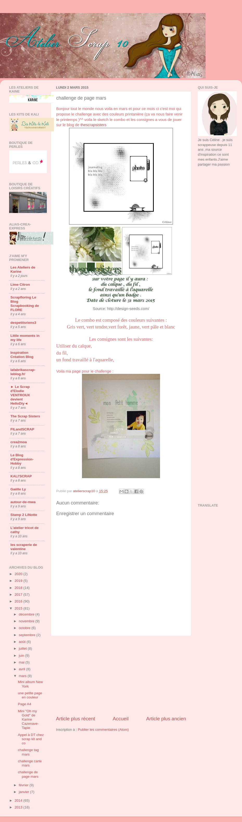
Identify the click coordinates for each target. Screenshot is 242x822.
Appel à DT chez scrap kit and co (31, 739)
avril (22, 669)
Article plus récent (75, 718)
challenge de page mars (28, 774)
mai (22, 662)
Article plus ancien (166, 718)
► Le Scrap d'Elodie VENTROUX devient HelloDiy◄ (20, 395)
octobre (25, 628)
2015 (19, 608)
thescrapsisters (93, 125)
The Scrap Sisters (25, 416)
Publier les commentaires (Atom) (103, 730)
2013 (19, 807)
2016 (19, 601)
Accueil (121, 718)
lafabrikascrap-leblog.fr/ (22, 372)
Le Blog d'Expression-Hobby (22, 459)
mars (23, 676)
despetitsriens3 (23, 323)
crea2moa (18, 442)
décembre (27, 614)
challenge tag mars (28, 752)
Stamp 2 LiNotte (23, 515)
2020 (19, 574)
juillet (23, 648)
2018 (19, 588)
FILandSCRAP (22, 429)
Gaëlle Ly (18, 489)
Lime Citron (20, 285)
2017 (19, 594)
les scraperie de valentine (23, 547)
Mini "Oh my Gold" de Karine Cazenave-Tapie (28, 719)
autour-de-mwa (23, 502)
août (23, 642)
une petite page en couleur (30, 695)
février (24, 785)
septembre (27, 635)
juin (22, 655)
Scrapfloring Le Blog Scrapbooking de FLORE (24, 303)
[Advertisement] (121, 675)
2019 (19, 581)
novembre (27, 621)
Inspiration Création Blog (22, 355)
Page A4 (24, 704)
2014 (19, 800)
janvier (24, 792)
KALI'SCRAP (21, 476)
